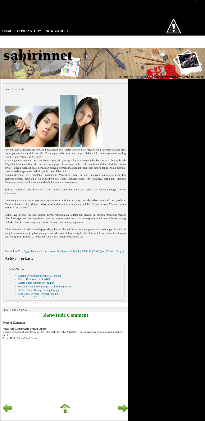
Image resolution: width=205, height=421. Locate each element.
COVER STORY (29, 31)
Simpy (119, 251)
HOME (7, 31)
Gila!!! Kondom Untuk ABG (34, 279)
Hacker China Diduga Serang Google (38, 290)
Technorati (36, 251)
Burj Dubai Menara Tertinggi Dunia (38, 293)
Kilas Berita (18, 89)
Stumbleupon (64, 251)
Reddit (76, 251)
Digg (26, 251)
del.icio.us (49, 251)
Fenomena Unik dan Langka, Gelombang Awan (44, 286)
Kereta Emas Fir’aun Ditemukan (36, 282)
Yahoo (110, 251)
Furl (95, 251)
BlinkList (87, 251)
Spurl (102, 251)
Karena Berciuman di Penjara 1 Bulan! (39, 275)
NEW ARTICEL (57, 31)
